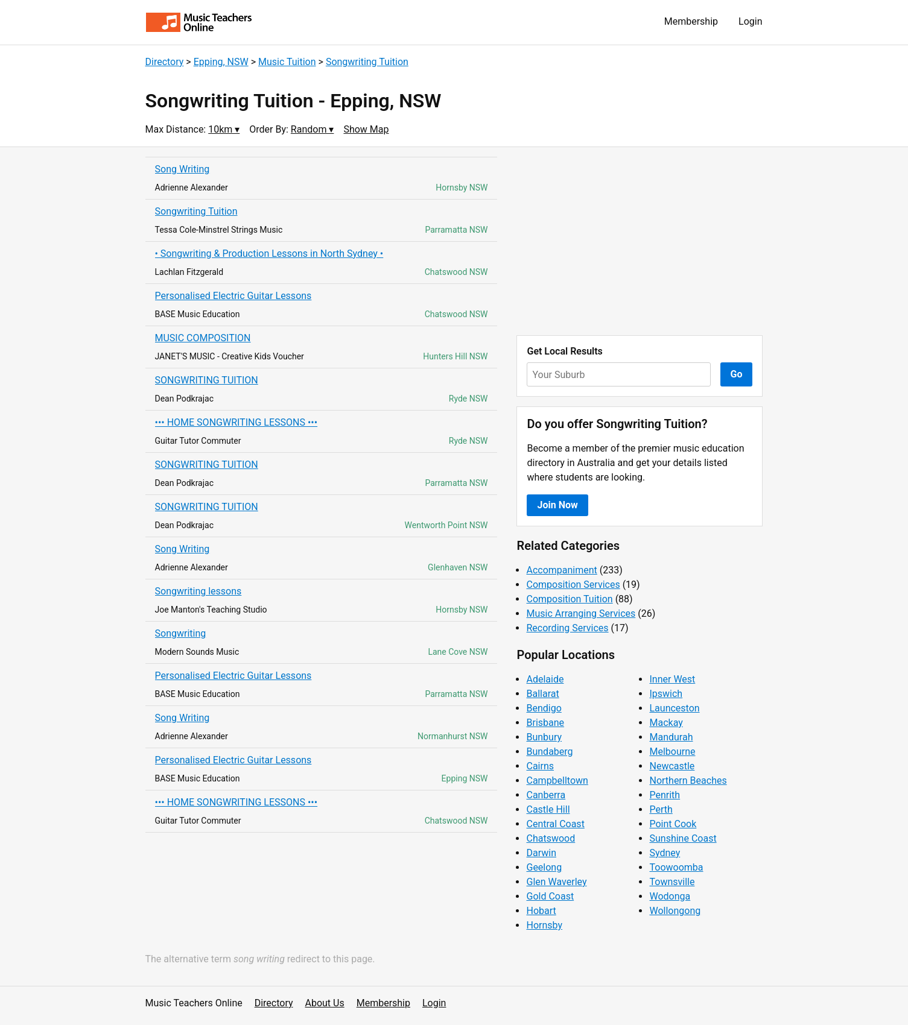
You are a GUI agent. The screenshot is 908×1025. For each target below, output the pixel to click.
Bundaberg (549, 751)
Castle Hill (548, 809)
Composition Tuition (569, 599)
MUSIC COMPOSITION (203, 338)
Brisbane (545, 722)
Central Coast (555, 824)
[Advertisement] (639, 241)
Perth (660, 809)
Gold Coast (550, 896)
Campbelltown (557, 780)
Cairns (540, 766)
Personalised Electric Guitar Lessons (233, 295)
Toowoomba (676, 867)
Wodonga (669, 896)
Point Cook (672, 824)
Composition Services (573, 584)
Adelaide (545, 679)
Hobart (541, 910)
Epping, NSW (221, 62)
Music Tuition (287, 62)
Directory (164, 62)
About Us (324, 1003)
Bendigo (543, 708)
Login (750, 21)
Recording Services (567, 628)
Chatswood (550, 838)
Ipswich (665, 693)
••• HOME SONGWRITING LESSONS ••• (236, 422)
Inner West (672, 679)
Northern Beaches (687, 780)
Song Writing (182, 169)
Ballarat (542, 693)
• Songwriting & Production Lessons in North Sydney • (269, 253)
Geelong (544, 867)
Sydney (664, 853)
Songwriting (180, 633)
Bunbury (544, 737)
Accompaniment (561, 570)
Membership (691, 21)
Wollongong (674, 910)
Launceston (674, 708)
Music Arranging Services (580, 613)
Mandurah (671, 737)
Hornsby (544, 925)
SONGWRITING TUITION (206, 380)
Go (737, 374)
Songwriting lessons (198, 591)
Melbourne (672, 751)
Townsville (671, 882)
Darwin (541, 853)
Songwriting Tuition (367, 62)
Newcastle (671, 766)
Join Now (557, 505)
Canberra (545, 795)
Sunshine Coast (682, 838)
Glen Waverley (556, 882)
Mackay (665, 722)
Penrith (664, 795)
